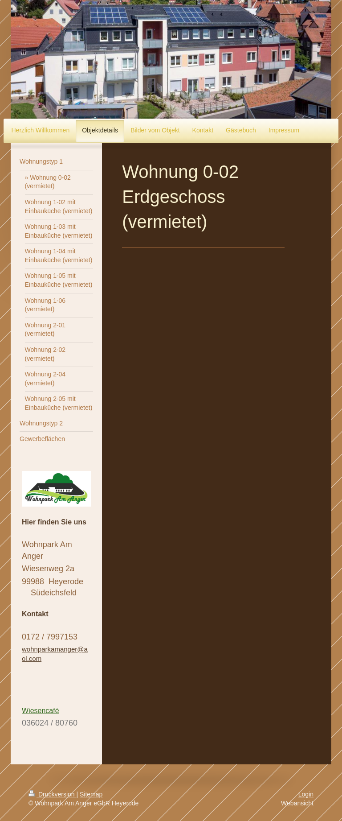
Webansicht (297, 803)
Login (306, 794)
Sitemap (91, 794)
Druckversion (52, 794)
